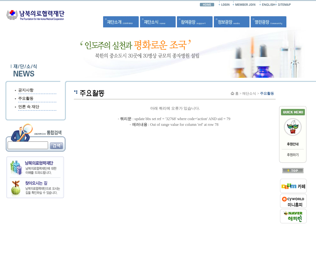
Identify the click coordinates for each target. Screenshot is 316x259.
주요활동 (25, 98)
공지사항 (25, 90)
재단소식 (249, 93)
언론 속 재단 (28, 106)
